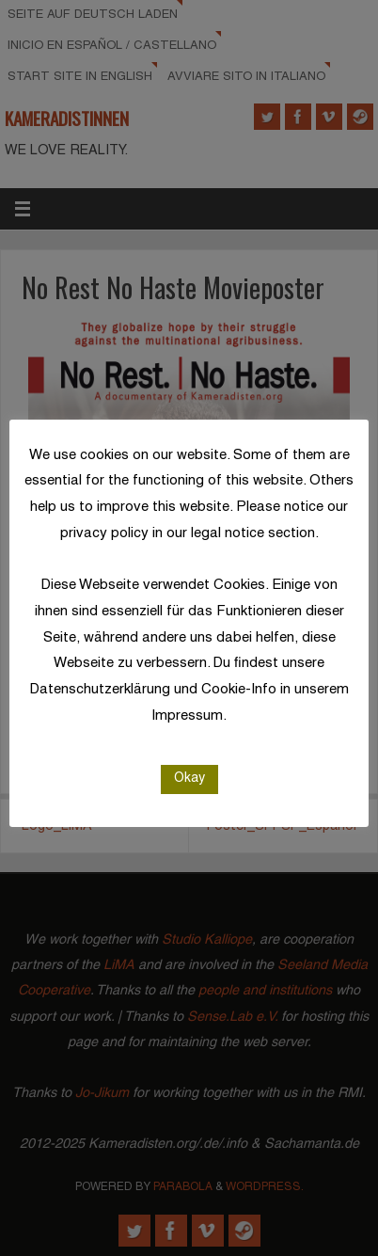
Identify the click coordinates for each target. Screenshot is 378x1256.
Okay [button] (189, 778)
